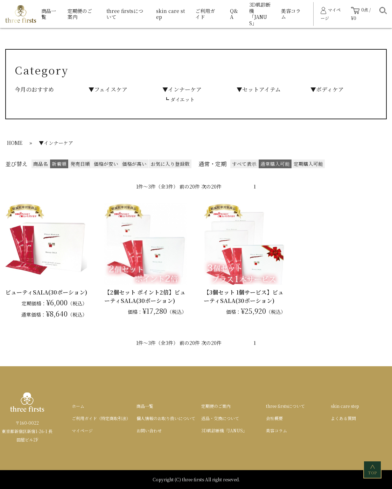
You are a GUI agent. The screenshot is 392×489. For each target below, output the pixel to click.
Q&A (234, 14)
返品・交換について (220, 418)
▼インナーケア (182, 89)
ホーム (78, 406)
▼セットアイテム (259, 89)
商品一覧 (48, 14)
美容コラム (291, 14)
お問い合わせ (149, 430)
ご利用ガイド (205, 14)
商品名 (40, 163)
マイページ (82, 430)
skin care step (170, 14)
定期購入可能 (308, 163)
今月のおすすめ (34, 89)
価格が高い (134, 163)
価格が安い (106, 163)
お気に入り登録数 (170, 163)
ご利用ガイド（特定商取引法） (101, 418)
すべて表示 (244, 163)
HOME (14, 142)
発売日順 (80, 163)
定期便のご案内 (80, 14)
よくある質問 (343, 418)
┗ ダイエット (179, 99)
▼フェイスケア (108, 89)
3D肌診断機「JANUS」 (260, 14)
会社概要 (274, 418)
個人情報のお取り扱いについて (165, 418)
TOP (373, 469)
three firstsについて (124, 14)
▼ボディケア (327, 89)
